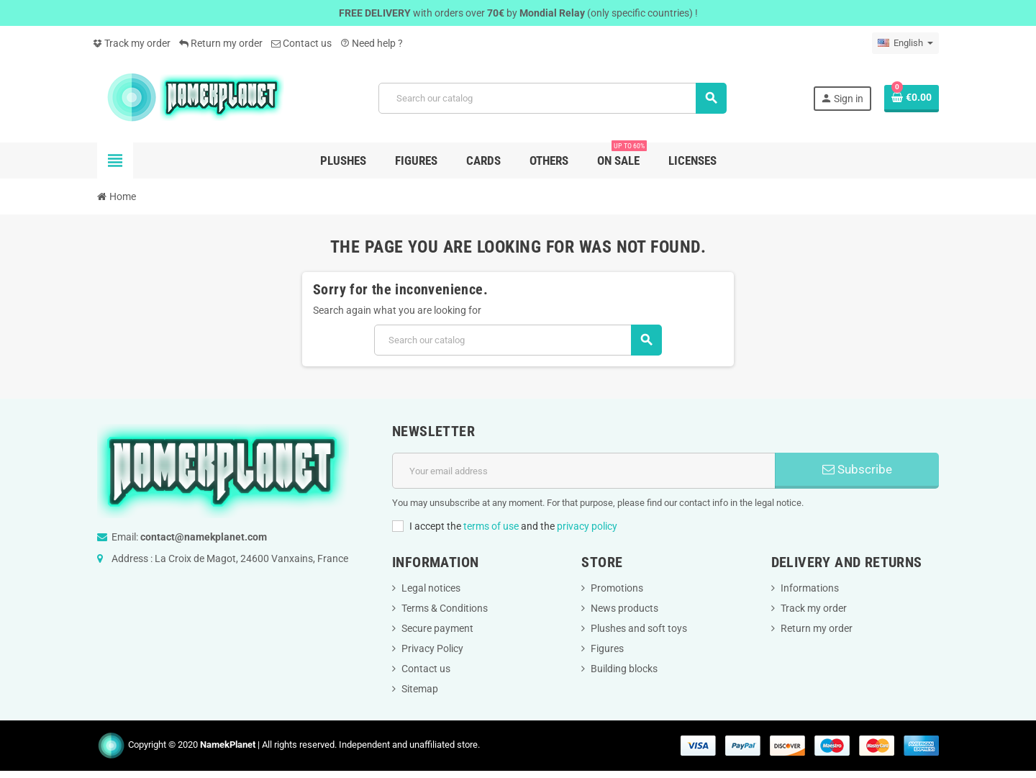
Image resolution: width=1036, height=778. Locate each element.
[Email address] (584, 471)
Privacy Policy (432, 648)
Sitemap (419, 689)
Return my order (221, 43)
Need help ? (371, 43)
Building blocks (624, 668)
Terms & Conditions (444, 608)
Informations (810, 588)
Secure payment (437, 628)
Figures (607, 648)
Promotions (617, 588)
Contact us (301, 43)
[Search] (552, 98)
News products (624, 608)
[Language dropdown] (905, 43)
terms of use (491, 526)
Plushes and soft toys (639, 628)
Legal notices (430, 588)
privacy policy (587, 526)
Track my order (132, 43)
